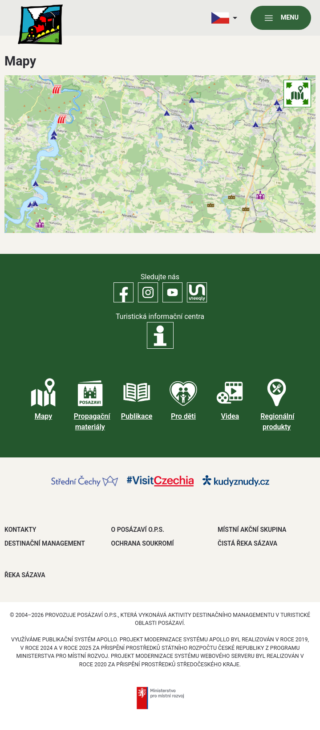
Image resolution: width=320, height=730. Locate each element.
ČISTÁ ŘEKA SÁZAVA (247, 543)
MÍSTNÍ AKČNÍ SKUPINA (252, 529)
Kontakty (20, 529)
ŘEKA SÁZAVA (24, 575)
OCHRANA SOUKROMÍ (142, 543)
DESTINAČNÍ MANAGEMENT (44, 543)
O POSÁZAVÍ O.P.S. (137, 529)
